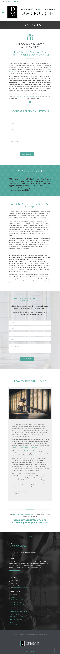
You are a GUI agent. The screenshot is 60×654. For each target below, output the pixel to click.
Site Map (11, 622)
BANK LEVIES (13, 595)
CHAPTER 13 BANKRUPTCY (17, 604)
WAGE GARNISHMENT (16, 619)
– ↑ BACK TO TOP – (30, 536)
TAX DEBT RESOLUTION (16, 616)
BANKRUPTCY (14, 597)
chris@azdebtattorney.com (20, 587)
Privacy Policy (13, 624)
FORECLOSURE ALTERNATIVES (19, 612)
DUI (11, 609)
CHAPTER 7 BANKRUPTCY (17, 602)
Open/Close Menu (3, 11)
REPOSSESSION (14, 614)
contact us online (30, 514)
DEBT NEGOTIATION (15, 607)
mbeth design (34, 637)
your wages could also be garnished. (25, 447)
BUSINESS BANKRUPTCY (17, 600)
